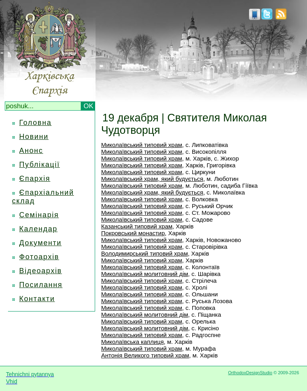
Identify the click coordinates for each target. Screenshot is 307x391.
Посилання (40, 285)
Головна (35, 123)
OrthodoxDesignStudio (250, 372)
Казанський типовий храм (136, 226)
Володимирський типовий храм (144, 253)
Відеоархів (40, 271)
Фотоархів (39, 257)
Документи (40, 243)
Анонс (31, 151)
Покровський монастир (133, 233)
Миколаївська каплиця (132, 341)
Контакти (37, 299)
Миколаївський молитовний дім (144, 273)
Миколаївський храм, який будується (152, 178)
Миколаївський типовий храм (141, 144)
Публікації (39, 165)
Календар (38, 229)
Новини (33, 137)
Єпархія (34, 179)
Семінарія (39, 215)
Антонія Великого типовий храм (145, 355)
